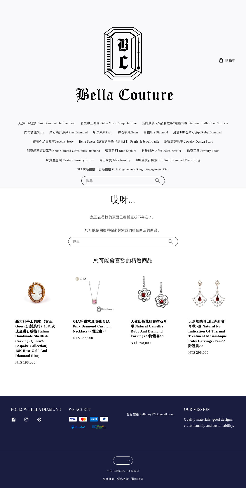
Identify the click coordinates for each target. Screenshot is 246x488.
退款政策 (137, 479)
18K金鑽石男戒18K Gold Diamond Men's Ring (168, 160)
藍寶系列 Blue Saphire (120, 150)
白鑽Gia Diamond (156, 132)
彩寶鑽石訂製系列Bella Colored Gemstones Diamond (63, 150)
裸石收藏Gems (128, 132)
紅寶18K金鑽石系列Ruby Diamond (197, 132)
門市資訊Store (34, 132)
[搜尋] (158, 180)
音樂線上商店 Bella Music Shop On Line (109, 123)
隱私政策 (123, 479)
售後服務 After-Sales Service (162, 150)
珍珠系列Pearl (103, 132)
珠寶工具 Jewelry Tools (203, 150)
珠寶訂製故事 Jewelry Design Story (188, 141)
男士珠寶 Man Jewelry (115, 160)
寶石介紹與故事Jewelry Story (53, 141)
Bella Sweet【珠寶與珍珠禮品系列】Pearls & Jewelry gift (119, 141)
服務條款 (109, 479)
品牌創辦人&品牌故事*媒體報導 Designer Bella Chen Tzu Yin (185, 123)
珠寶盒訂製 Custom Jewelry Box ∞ (70, 160)
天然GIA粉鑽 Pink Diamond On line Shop (46, 123)
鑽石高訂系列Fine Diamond (68, 132)
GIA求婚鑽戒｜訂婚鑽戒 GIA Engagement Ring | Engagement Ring (123, 169)
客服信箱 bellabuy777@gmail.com (150, 414)
